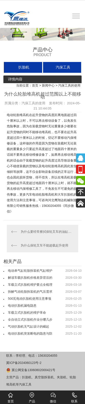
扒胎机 (23, 67)
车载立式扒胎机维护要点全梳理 (30, 284)
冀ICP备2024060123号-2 (23, 363)
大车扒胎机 (65, 194)
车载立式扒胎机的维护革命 (27, 312)
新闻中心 (48, 85)
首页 (35, 85)
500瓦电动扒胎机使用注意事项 (29, 298)
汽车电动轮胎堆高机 (40, 194)
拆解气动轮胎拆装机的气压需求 (30, 291)
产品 (32, 397)
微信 (53, 397)
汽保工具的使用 (69, 85)
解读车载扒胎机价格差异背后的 (30, 277)
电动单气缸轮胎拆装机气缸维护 (30, 270)
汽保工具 (63, 67)
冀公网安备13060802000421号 (30, 370)
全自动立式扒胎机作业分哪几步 (30, 319)
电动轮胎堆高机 (18, 115)
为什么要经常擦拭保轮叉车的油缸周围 (47, 231)
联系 (74, 397)
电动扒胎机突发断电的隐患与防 (30, 333)
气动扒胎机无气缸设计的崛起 (28, 326)
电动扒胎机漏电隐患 (22, 305)
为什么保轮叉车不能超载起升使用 (44, 245)
